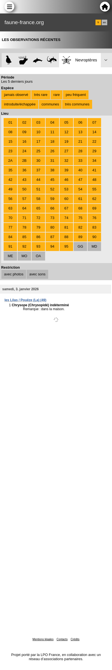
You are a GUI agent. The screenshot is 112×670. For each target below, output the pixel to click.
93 (38, 246)
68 (80, 208)
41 (94, 170)
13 (80, 132)
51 (38, 189)
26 (52, 151)
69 (94, 208)
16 (24, 141)
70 (10, 218)
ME (10, 256)
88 (66, 237)
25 (38, 151)
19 (66, 141)
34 (94, 160)
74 (66, 218)
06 (80, 122)
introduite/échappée (20, 104)
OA (38, 256)
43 (24, 180)
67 (66, 208)
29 (94, 151)
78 (24, 227)
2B (24, 160)
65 (38, 208)
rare (56, 95)
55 (94, 189)
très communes (77, 104)
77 (10, 227)
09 (24, 132)
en (104, 22)
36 (24, 170)
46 (66, 180)
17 (38, 141)
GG (80, 246)
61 (80, 199)
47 (80, 180)
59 (52, 199)
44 (38, 180)
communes (50, 104)
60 (66, 199)
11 (52, 132)
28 (80, 151)
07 (94, 122)
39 (66, 170)
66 (52, 208)
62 (94, 199)
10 (38, 132)
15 (10, 141)
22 (94, 141)
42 (10, 180)
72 (38, 218)
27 (66, 151)
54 (80, 189)
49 (10, 189)
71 (24, 218)
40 (80, 170)
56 (10, 199)
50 (24, 189)
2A (10, 160)
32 (66, 160)
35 (10, 170)
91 (10, 246)
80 (52, 227)
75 (80, 218)
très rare (41, 95)
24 (24, 151)
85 (24, 237)
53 (66, 189)
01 (10, 122)
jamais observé (16, 95)
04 (52, 122)
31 (52, 160)
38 (52, 170)
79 (38, 227)
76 (94, 218)
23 (10, 151)
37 (38, 170)
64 (24, 208)
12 (66, 132)
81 (66, 227)
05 (66, 122)
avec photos (14, 274)
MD (94, 246)
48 (94, 180)
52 (52, 189)
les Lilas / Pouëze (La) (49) (25, 300)
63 (10, 208)
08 (10, 132)
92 (24, 246)
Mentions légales (42, 639)
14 (94, 132)
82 (80, 227)
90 (94, 237)
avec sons (37, 274)
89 (80, 237)
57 (24, 199)
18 (52, 141)
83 (94, 227)
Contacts (62, 639)
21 (80, 141)
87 (52, 237)
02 (24, 122)
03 (38, 122)
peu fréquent (76, 95)
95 (66, 246)
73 (52, 218)
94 (52, 246)
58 (38, 199)
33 (80, 160)
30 (38, 160)
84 (10, 237)
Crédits (75, 639)
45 (52, 180)
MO (24, 256)
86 (38, 237)
